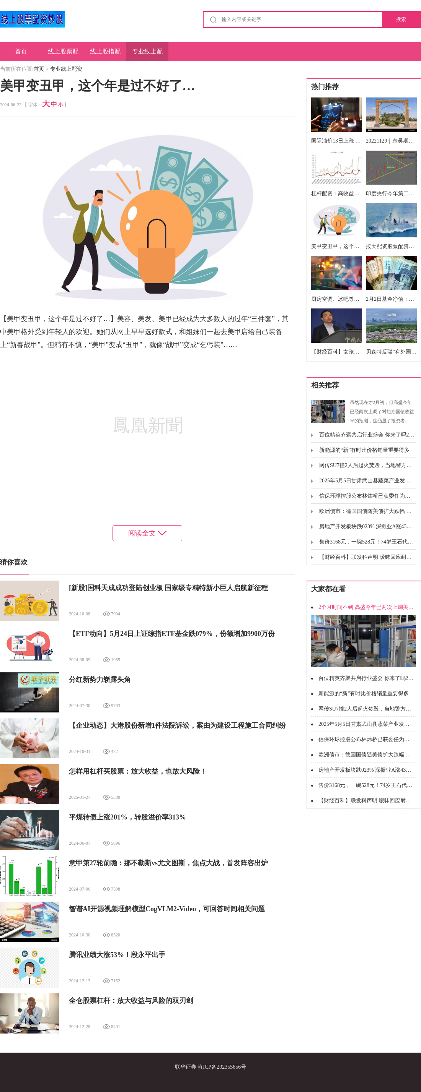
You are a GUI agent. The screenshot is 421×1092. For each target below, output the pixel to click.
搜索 (401, 19)
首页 (21, 51)
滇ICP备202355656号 (221, 1067)
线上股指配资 (105, 54)
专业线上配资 (147, 54)
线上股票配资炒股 (63, 54)
